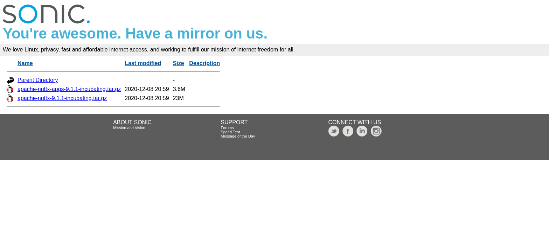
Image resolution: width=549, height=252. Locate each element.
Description (204, 63)
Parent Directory (38, 80)
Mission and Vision (129, 128)
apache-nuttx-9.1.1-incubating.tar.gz (62, 98)
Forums (227, 128)
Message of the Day (238, 136)
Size (178, 63)
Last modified (143, 63)
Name (25, 63)
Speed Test (230, 132)
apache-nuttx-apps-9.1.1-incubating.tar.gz (69, 89)
